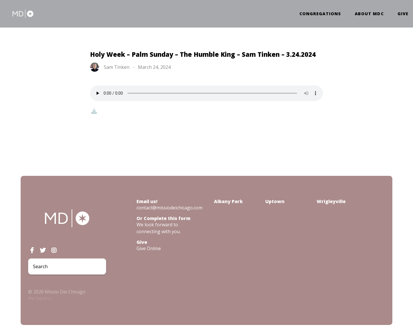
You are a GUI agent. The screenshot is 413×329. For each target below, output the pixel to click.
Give (403, 14)
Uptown (275, 201)
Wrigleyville (331, 201)
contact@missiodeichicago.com (169, 208)
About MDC (369, 14)
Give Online (149, 248)
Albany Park (228, 201)
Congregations (320, 14)
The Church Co (40, 298)
